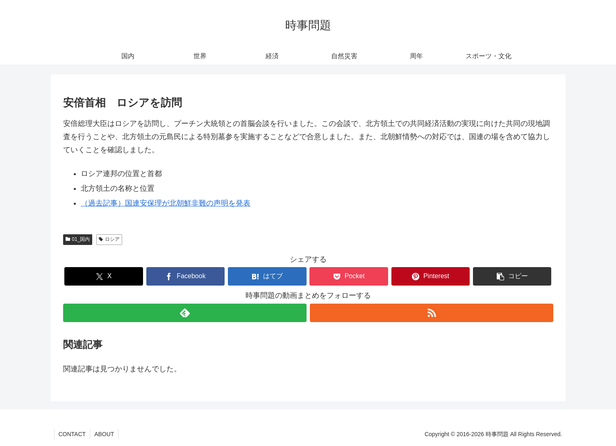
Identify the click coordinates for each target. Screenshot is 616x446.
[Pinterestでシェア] (430, 276)
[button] (512, 276)
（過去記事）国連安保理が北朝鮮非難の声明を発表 (165, 203)
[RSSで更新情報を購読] (431, 313)
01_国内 (78, 239)
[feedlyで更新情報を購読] (185, 313)
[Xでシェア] (103, 276)
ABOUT (104, 434)
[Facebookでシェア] (185, 276)
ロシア (109, 239)
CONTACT (72, 434)
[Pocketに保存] (348, 276)
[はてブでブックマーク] (267, 276)
